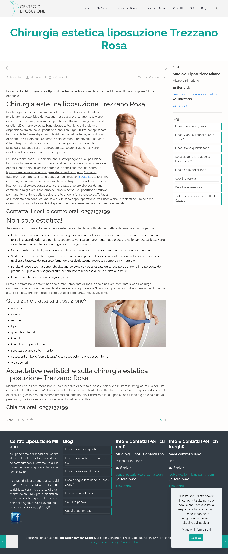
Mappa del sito (130, 542)
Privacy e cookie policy (103, 542)
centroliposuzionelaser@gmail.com (196, 94)
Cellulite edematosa (188, 187)
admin (33, 77)
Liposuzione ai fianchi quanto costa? (194, 137)
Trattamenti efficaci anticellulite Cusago (196, 198)
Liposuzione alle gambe (191, 126)
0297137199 (95, 211)
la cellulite (85, 176)
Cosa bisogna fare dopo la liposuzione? (192, 159)
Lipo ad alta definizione (190, 170)
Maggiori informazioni (196, 529)
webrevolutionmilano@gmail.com (191, 474)
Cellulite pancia (185, 178)
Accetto (196, 538)
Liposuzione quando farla (192, 148)
